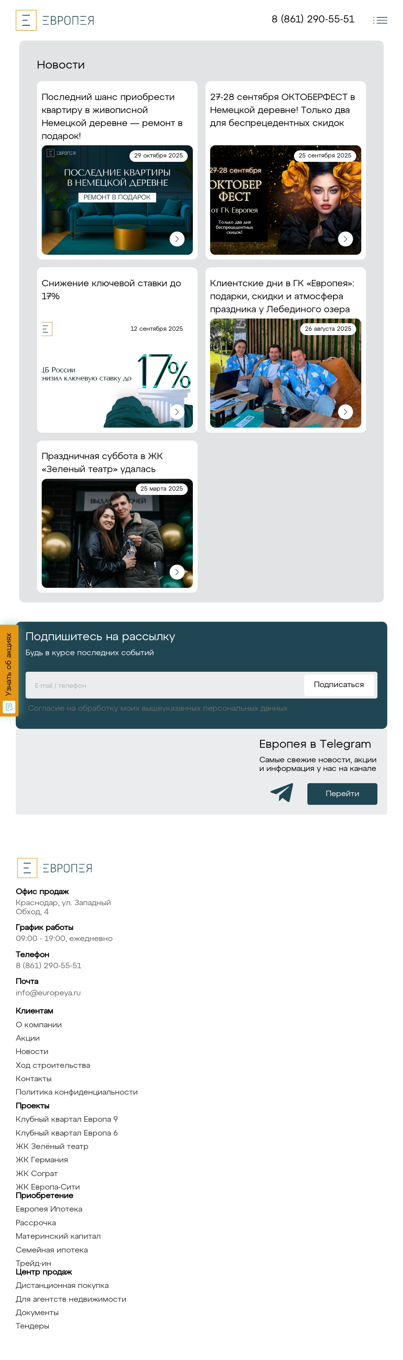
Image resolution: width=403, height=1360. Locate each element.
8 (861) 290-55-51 (313, 19)
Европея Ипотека (49, 1209)
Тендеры (32, 1326)
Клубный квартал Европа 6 (67, 1133)
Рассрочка (36, 1223)
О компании (39, 1025)
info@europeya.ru (48, 993)
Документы (37, 1313)
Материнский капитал (58, 1236)
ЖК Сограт (37, 1174)
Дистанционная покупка (62, 1286)
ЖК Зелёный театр (52, 1147)
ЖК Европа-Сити (48, 1187)
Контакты (34, 1079)
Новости (32, 1052)
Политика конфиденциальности (77, 1092)
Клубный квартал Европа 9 (67, 1119)
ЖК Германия (42, 1160)
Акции (28, 1038)
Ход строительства (53, 1065)
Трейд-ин (33, 1263)
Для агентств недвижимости (71, 1299)
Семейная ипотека (52, 1250)
